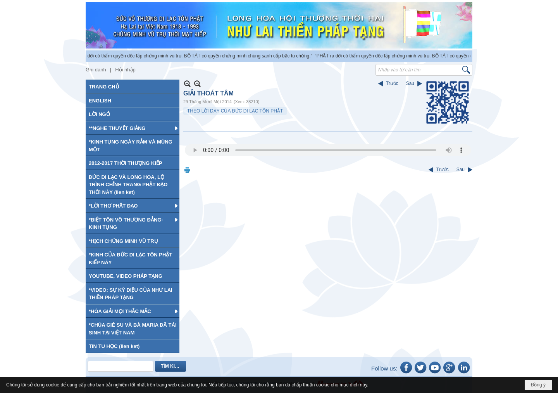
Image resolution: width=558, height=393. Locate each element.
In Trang (187, 170)
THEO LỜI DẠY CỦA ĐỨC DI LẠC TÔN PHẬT (235, 111)
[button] (132, 128)
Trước (392, 83)
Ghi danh (96, 70)
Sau (410, 83)
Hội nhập (125, 70)
